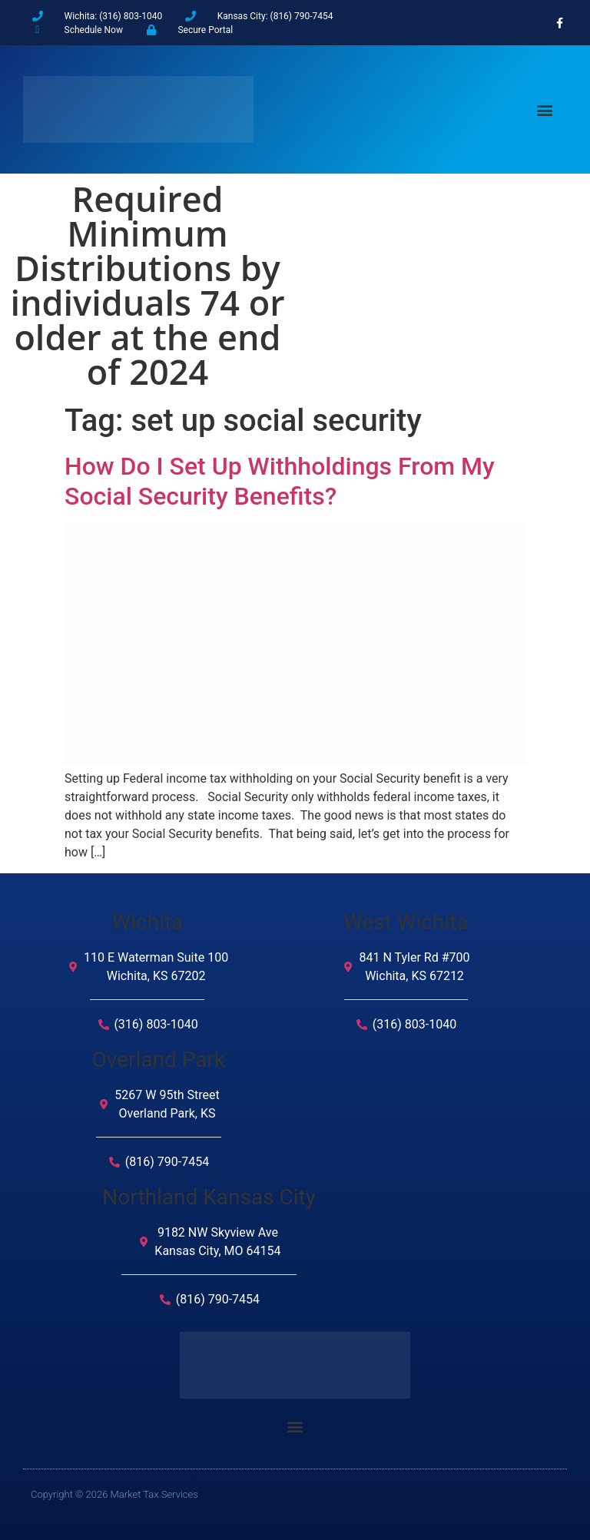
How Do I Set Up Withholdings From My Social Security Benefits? (280, 481)
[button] (545, 109)
